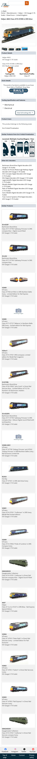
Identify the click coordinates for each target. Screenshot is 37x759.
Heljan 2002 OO (9, 73)
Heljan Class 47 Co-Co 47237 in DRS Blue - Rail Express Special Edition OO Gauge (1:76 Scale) (18, 607)
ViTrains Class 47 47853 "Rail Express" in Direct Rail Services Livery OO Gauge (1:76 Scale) (16, 701)
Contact (22, 755)
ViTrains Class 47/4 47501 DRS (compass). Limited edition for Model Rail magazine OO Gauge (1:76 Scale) (16, 355)
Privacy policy (31, 756)
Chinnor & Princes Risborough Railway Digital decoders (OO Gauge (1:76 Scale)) (17, 171)
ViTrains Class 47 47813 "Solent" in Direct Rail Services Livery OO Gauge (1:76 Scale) (17, 670)
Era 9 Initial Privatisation (10, 128)
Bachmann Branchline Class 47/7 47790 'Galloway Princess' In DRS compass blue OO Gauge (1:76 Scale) (17, 260)
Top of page (5, 756)
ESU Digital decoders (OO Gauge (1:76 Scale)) (17, 178)
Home (13, 755)
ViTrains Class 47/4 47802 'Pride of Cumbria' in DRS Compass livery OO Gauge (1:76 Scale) (16, 544)
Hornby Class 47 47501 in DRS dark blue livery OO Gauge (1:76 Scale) (15, 480)
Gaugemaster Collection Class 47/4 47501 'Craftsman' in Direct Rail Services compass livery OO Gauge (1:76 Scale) (16, 733)
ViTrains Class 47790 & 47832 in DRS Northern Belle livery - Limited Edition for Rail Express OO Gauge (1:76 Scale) (17, 292)
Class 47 (27, 73)
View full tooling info (25, 113)
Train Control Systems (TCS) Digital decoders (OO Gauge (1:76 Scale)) (17, 198)
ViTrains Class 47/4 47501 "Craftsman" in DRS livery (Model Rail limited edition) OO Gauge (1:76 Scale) (16, 512)
